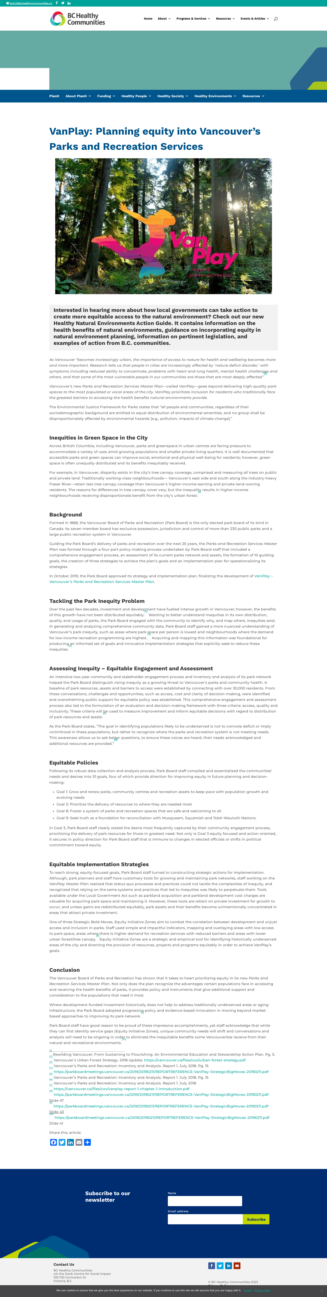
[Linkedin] (69, 3)
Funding (104, 96)
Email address (178, 1211)
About (162, 18)
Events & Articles (253, 18)
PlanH (54, 96)
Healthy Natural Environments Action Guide (112, 323)
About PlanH (76, 96)
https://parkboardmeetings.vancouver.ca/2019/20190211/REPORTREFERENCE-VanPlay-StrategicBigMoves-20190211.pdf (161, 1072)
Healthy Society (170, 96)
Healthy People (134, 96)
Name (172, 1193)
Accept (247, 1290)
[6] (104, 713)
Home (148, 18)
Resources (223, 18)
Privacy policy (262, 1290)
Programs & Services (191, 18)
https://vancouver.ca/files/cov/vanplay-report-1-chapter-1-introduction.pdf (121, 1089)
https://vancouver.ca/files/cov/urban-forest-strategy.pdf (195, 1060)
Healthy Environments (213, 96)
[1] (265, 373)
